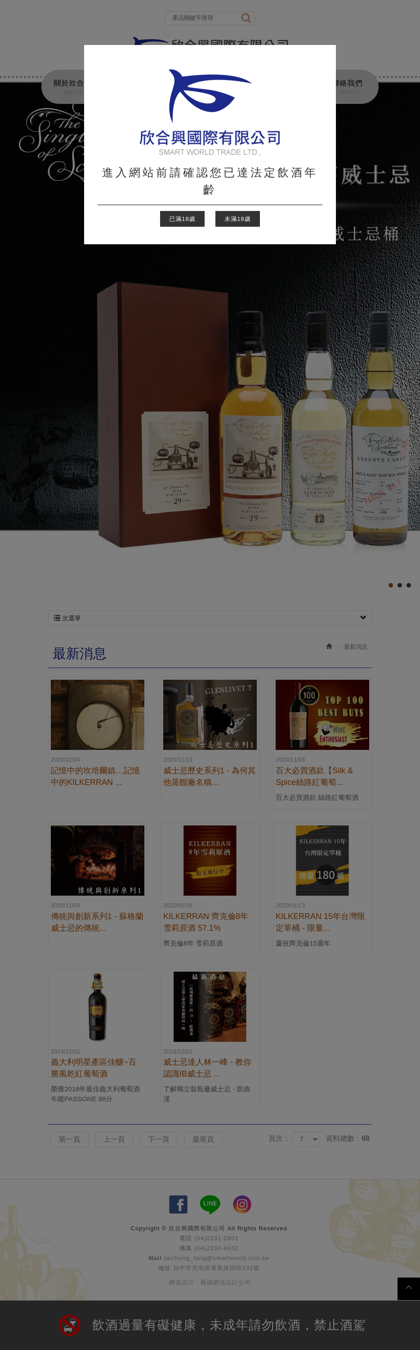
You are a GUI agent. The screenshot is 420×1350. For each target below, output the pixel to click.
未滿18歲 (237, 218)
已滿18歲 (182, 218)
